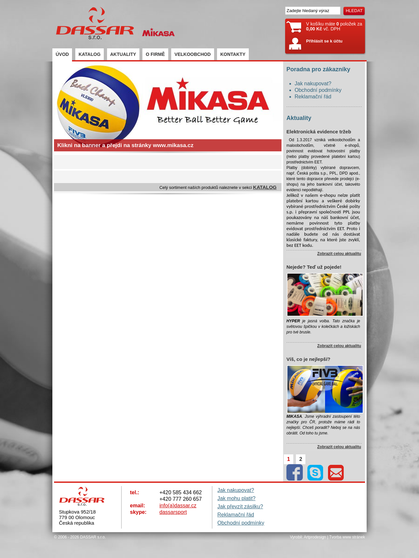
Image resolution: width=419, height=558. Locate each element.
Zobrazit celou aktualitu (339, 253)
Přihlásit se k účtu (324, 41)
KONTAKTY (233, 54)
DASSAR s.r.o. (93, 537)
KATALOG (89, 54)
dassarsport (173, 512)
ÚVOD (62, 54)
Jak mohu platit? (236, 498)
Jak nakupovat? (313, 83)
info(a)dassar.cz (177, 505)
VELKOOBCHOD (192, 54)
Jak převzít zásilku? (240, 506)
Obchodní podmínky (318, 90)
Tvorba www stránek (347, 537)
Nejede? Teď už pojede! (313, 267)
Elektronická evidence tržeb (318, 131)
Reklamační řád (313, 96)
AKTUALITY (123, 54)
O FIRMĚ (155, 54)
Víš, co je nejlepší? (308, 359)
